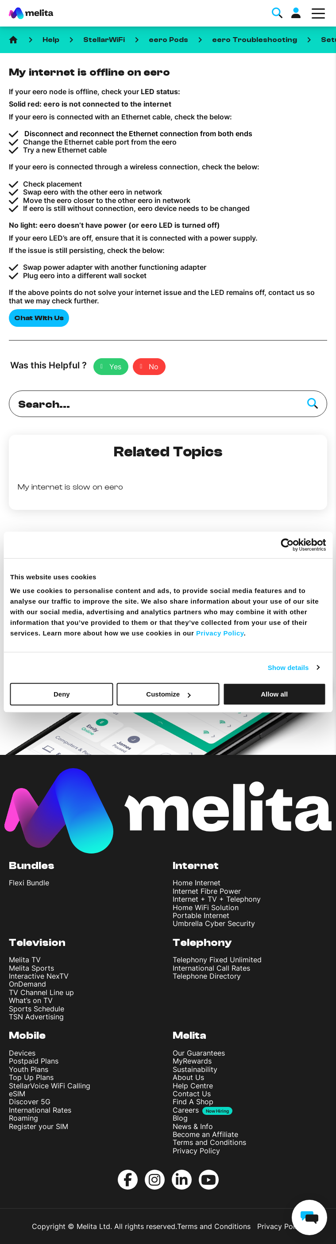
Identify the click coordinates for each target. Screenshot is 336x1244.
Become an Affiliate (205, 1134)
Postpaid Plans (33, 1060)
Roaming (23, 1118)
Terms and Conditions (209, 1142)
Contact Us (192, 1093)
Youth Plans (28, 1069)
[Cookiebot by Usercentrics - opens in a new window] (287, 544)
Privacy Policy (196, 1150)
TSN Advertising (36, 1016)
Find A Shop (193, 1101)
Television (37, 943)
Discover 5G (29, 1101)
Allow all (274, 694)
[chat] (309, 1217)
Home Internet (196, 882)
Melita (189, 1035)
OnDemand (27, 984)
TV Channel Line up (41, 992)
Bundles (31, 866)
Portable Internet (201, 915)
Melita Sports (31, 968)
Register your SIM (38, 1126)
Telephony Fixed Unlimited (217, 959)
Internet (196, 866)
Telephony (202, 943)
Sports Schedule (36, 1008)
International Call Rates (211, 968)
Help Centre (193, 1085)
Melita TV (25, 959)
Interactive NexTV (39, 976)
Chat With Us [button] (39, 318)
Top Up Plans (31, 1077)
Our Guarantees (199, 1053)
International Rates (40, 1110)
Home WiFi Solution (206, 907)
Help (50, 39)
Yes (115, 366)
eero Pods (168, 39)
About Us (188, 1077)
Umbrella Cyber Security (214, 923)
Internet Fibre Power (207, 891)
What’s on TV (31, 1000)
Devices (22, 1053)
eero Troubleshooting (254, 39)
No (153, 366)
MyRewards (192, 1060)
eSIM (17, 1093)
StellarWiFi (104, 39)
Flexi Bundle (29, 882)
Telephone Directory (207, 976)
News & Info (193, 1126)
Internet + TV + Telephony (217, 899)
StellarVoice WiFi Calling (49, 1085)
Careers (186, 1110)
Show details (288, 667)
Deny (62, 694)
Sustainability (195, 1069)
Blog (180, 1118)
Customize (168, 694)
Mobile (27, 1035)
